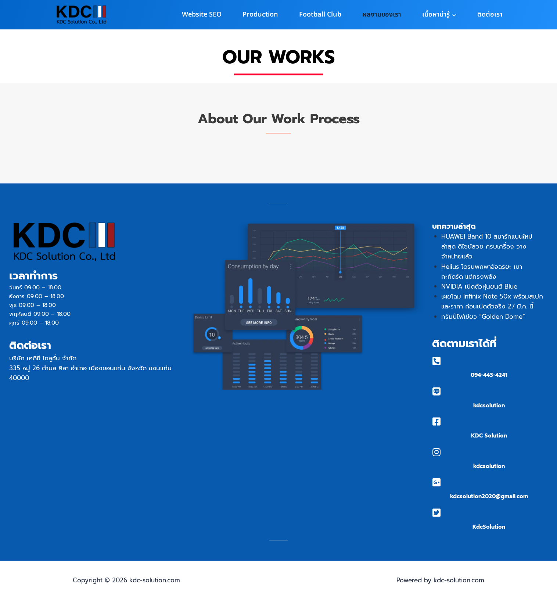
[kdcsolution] (436, 391)
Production (260, 14)
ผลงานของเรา (381, 14)
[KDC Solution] (436, 421)
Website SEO (202, 14)
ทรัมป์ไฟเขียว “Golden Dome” (483, 316)
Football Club (320, 14)
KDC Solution (489, 436)
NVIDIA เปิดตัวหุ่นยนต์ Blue (479, 286)
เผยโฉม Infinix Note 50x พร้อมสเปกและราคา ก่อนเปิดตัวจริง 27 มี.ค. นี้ (492, 301)
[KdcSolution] (436, 512)
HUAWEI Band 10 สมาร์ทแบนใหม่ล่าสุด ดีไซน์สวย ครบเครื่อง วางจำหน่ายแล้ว (486, 246)
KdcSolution (488, 527)
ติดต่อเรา (490, 14)
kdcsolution (489, 405)
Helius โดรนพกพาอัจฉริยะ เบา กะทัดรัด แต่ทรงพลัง (481, 271)
